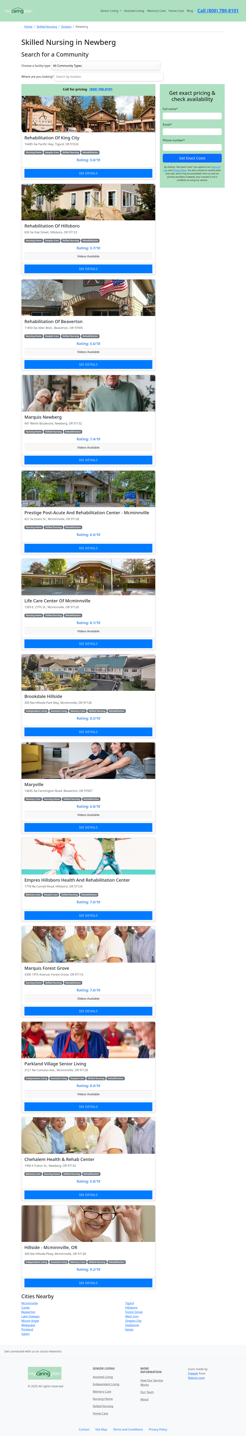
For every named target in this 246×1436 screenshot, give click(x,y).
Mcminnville (29, 1303)
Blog (190, 11)
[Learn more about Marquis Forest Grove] (88, 971)
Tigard (129, 1303)
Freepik (193, 1373)
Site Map (101, 1429)
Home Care (176, 11)
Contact (84, 1429)
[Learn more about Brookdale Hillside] (88, 696)
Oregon (66, 27)
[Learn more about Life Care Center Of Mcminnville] (88, 604)
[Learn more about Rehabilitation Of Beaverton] (88, 324)
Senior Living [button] (110, 11)
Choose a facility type (35, 66)
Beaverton (28, 1312)
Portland (27, 1329)
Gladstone (132, 1325)
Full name (170, 109)
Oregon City (133, 1321)
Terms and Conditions (128, 1429)
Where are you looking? (37, 77)
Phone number (174, 140)
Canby (25, 1308)
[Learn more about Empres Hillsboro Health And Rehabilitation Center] (88, 880)
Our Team (147, 1392)
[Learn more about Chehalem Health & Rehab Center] (88, 1159)
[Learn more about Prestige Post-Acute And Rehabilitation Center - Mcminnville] (88, 512)
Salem (25, 1334)
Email (167, 125)
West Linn (131, 1316)
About (144, 1399)
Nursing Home (103, 1399)
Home (28, 27)
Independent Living (106, 1384)
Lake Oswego (30, 1316)
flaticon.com (196, 1378)
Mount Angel (30, 1321)
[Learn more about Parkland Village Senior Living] (88, 1067)
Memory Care (156, 11)
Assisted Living (134, 11)
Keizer (129, 1329)
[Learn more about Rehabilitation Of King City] (88, 137)
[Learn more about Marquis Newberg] (88, 420)
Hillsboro (131, 1308)
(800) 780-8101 (101, 89)
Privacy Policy (179, 170)
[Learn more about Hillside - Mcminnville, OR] (88, 1247)
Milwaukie (28, 1325)
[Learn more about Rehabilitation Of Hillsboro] (88, 229)
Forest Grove (133, 1312)
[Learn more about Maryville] (88, 787)
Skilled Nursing (46, 27)
